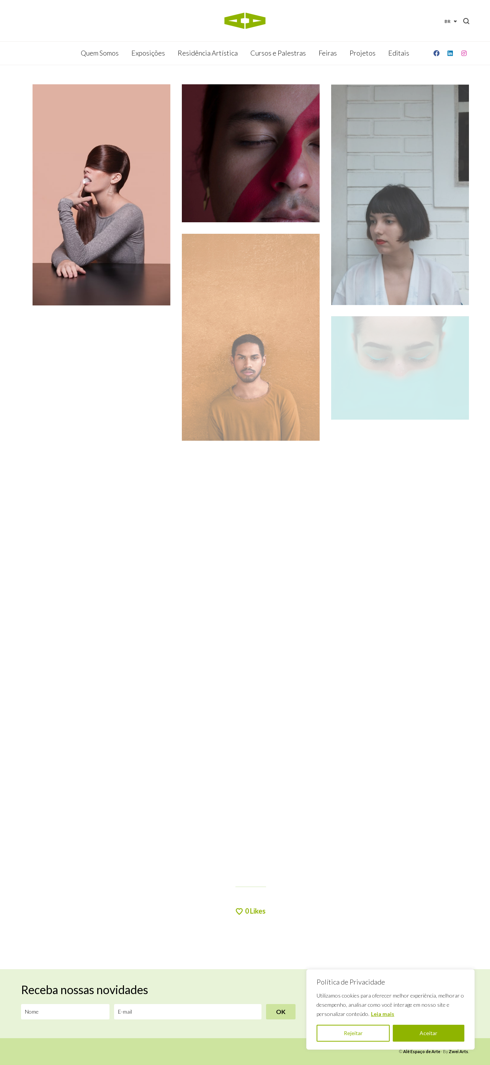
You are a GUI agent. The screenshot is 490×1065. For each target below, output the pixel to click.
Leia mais (382, 1014)
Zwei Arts (458, 1051)
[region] (390, 1009)
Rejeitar (353, 1033)
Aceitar (428, 1033)
